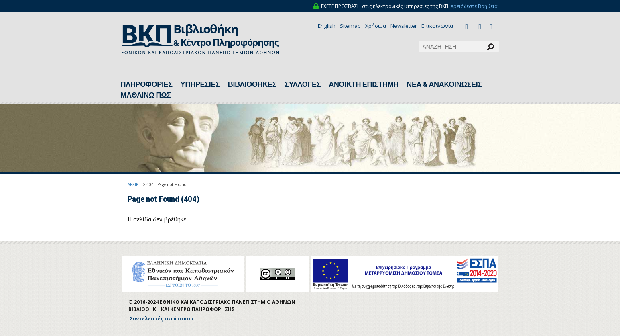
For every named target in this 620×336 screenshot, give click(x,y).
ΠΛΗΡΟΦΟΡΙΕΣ (147, 84)
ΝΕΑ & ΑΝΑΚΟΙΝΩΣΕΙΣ (444, 84)
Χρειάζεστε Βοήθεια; (475, 6)
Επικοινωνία (437, 25)
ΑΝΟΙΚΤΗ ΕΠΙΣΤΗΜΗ (363, 84)
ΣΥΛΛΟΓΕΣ (303, 84)
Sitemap (350, 25)
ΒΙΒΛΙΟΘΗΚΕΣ (252, 84)
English (326, 25)
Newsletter (403, 25)
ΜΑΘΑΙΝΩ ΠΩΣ (146, 95)
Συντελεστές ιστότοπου (161, 318)
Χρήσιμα (375, 25)
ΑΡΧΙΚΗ (135, 184)
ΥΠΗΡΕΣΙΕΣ (200, 84)
